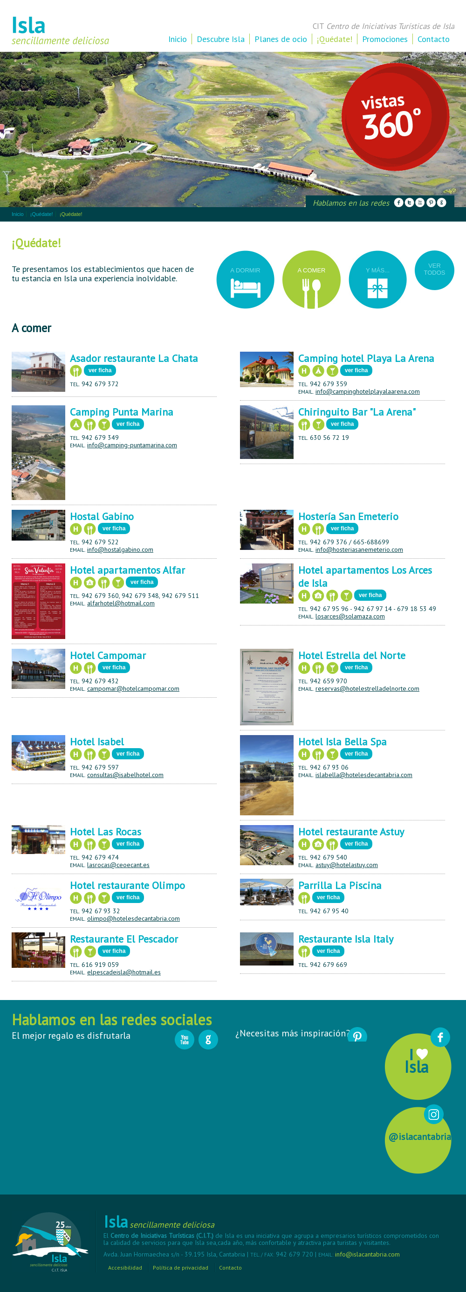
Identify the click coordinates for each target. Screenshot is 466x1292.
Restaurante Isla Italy (345, 938)
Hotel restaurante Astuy (351, 831)
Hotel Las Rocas (105, 831)
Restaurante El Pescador (124, 938)
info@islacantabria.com (367, 1254)
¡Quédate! (334, 39)
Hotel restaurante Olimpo (127, 885)
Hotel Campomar (108, 655)
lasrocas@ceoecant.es (118, 865)
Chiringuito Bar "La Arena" (357, 411)
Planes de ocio (280, 39)
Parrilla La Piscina (340, 885)
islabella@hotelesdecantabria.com (363, 775)
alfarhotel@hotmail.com (121, 603)
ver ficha (100, 370)
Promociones (385, 39)
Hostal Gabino (102, 516)
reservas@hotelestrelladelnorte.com (367, 688)
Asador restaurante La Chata (134, 358)
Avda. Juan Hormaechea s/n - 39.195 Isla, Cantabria (175, 1254)
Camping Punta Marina (121, 411)
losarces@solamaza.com (350, 616)
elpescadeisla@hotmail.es (124, 972)
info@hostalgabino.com (120, 549)
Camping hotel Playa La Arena (366, 358)
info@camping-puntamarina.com (132, 445)
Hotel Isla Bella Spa (342, 741)
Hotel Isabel (97, 741)
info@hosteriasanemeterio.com (359, 549)
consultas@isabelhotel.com (125, 775)
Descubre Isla (221, 39)
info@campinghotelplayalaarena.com (367, 391)
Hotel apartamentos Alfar (127, 570)
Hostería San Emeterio (348, 516)
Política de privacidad (180, 1267)
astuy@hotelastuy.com (346, 865)
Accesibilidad (125, 1267)
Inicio (177, 39)
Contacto (434, 39)
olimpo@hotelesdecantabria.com (133, 918)
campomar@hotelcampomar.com (133, 688)
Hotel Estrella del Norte (351, 655)
